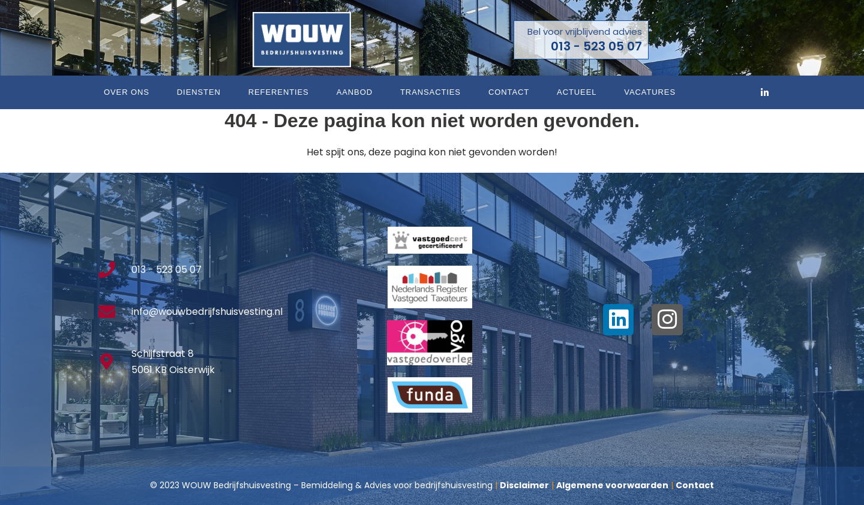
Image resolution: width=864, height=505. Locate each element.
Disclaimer (524, 485)
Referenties (278, 92)
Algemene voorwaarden (612, 485)
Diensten (199, 92)
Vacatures (650, 92)
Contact (508, 92)
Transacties (430, 92)
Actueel (576, 92)
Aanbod (355, 92)
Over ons (126, 92)
